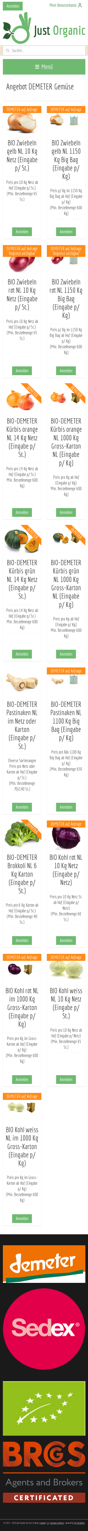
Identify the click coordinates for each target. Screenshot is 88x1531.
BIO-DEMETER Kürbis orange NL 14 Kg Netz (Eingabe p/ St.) (22, 437)
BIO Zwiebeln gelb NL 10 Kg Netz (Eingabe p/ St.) (22, 155)
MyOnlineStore (79, 1523)
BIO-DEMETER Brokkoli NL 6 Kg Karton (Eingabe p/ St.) (22, 874)
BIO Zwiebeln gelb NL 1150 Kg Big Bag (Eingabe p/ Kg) (66, 159)
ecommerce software (57, 1523)
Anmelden (12, 6)
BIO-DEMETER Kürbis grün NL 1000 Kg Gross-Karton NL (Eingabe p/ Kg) (66, 583)
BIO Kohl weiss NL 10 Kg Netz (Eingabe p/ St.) (66, 1002)
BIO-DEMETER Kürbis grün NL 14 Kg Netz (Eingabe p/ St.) (22, 579)
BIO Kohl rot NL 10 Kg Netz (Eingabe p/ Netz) (66, 869)
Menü (44, 66)
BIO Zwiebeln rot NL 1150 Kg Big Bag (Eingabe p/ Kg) (66, 298)
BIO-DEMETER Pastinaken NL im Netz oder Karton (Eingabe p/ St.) (22, 725)
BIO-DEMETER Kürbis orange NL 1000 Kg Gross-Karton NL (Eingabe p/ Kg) (66, 442)
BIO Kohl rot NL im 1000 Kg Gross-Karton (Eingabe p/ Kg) (22, 1007)
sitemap (42, 1523)
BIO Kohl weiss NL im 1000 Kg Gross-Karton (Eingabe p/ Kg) (22, 1146)
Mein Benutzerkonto (66, 5)
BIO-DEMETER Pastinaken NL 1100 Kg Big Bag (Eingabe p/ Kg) (66, 721)
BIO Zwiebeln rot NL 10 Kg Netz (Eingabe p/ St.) (22, 294)
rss (48, 1523)
